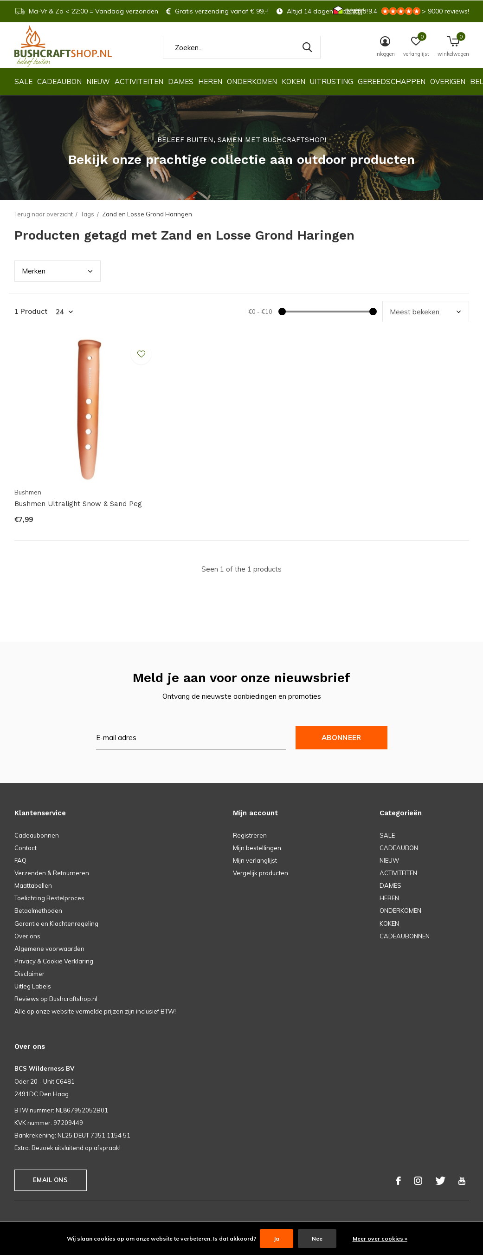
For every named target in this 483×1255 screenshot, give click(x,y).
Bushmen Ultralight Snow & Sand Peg (78, 504)
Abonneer (341, 737)
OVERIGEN (447, 81)
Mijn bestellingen (257, 848)
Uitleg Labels (32, 986)
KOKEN (293, 81)
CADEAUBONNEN (405, 936)
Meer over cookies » (380, 1238)
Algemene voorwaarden (49, 948)
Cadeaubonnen (36, 835)
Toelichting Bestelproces (49, 898)
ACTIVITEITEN (139, 81)
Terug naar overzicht (43, 214)
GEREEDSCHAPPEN (391, 81)
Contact (25, 848)
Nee (317, 1238)
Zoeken (308, 47)
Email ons (50, 1179)
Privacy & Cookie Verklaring (53, 961)
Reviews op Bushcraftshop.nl (55, 998)
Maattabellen (33, 885)
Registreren (250, 835)
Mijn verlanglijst (255, 860)
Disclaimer (29, 973)
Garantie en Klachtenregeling (56, 923)
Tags (87, 214)
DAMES (180, 81)
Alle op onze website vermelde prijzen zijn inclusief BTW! (95, 1011)
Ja (276, 1238)
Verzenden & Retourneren (51, 873)
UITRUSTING (331, 81)
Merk (33, 271)
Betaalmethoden (38, 910)
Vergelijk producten (260, 873)
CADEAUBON (59, 81)
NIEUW (98, 81)
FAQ (20, 860)
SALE (23, 81)
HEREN (210, 81)
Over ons (27, 936)
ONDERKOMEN (252, 81)
